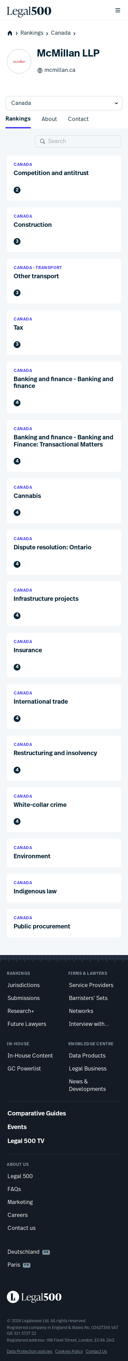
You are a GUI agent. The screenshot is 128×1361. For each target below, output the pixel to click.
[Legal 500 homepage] (64, 1297)
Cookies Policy (69, 1351)
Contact (78, 119)
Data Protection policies (29, 1351)
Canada (64, 33)
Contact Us (96, 1351)
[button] (64, 177)
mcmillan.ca (56, 70)
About (49, 119)
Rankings (34, 33)
